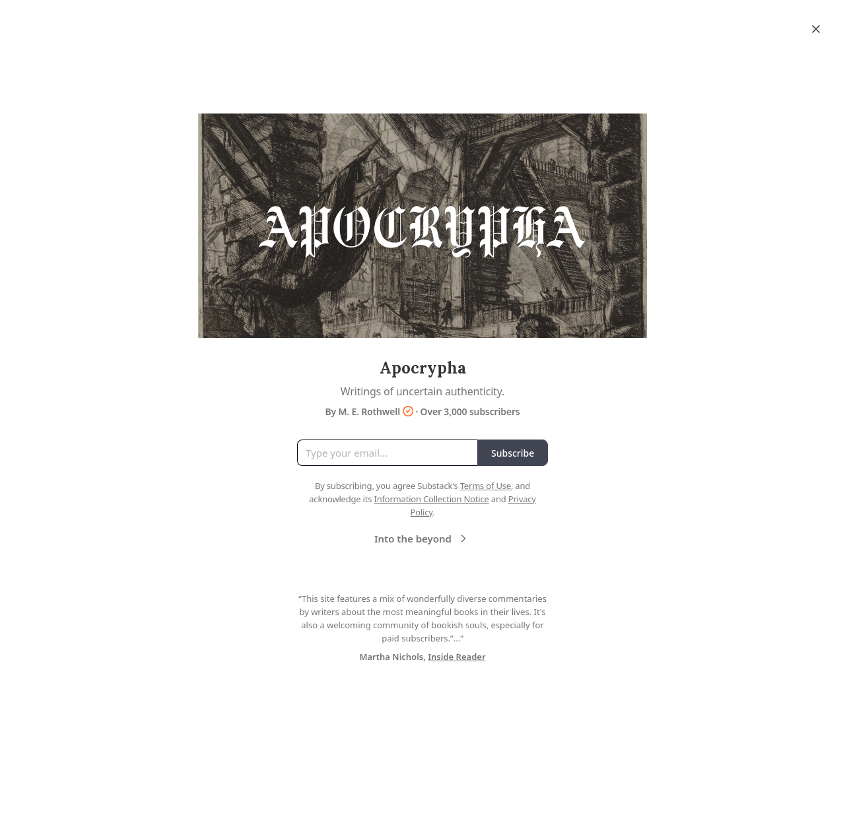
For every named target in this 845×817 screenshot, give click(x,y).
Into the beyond (422, 538)
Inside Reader (456, 657)
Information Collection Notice (431, 499)
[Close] (816, 29)
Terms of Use (485, 486)
